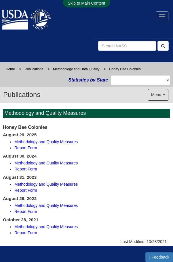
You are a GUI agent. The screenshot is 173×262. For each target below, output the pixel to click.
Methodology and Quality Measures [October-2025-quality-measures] (46, 141)
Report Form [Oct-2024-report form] (25, 169)
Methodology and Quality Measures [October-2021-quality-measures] (46, 226)
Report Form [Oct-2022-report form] (25, 211)
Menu (158, 94)
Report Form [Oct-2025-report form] (25, 147)
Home (10, 69)
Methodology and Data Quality (76, 69)
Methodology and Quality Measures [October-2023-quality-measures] (46, 184)
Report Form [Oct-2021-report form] (25, 232)
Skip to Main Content (86, 3)
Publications (34, 69)
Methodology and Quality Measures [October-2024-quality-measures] (46, 163)
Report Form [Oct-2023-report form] (25, 190)
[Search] (163, 46)
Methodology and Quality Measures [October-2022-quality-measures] (46, 205)
